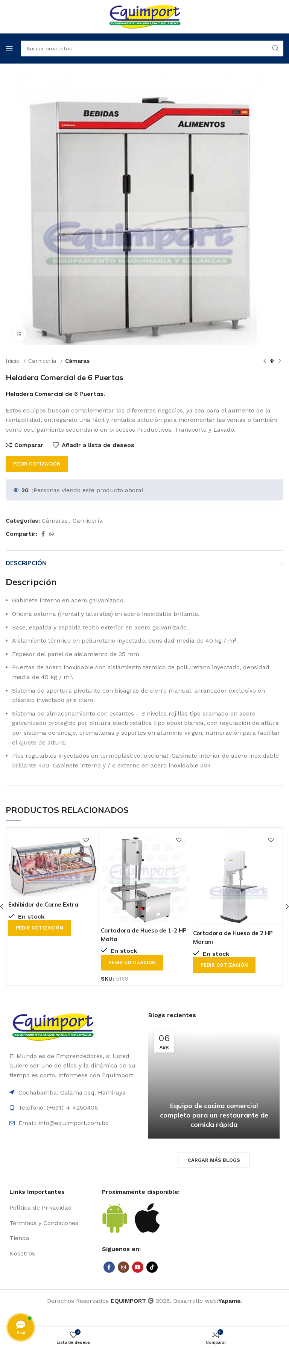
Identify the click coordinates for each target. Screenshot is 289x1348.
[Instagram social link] (123, 1266)
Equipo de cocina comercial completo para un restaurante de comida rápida (214, 1114)
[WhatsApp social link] (51, 534)
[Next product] (279, 361)
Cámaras (77, 361)
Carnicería (43, 361)
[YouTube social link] (137, 1266)
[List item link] (51, 1207)
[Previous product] (264, 361)
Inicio (13, 361)
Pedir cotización (37, 464)
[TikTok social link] (152, 1266)
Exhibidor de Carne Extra (45, 904)
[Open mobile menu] (9, 48)
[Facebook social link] (43, 534)
